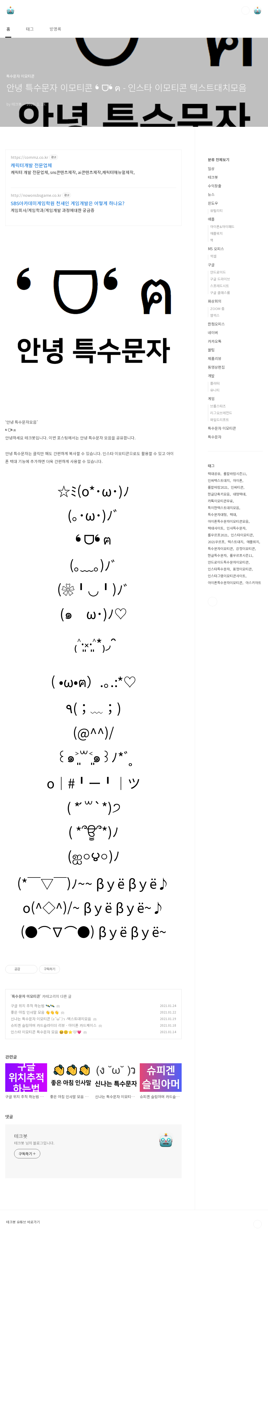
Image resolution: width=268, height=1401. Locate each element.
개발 (211, 533)
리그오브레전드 (221, 570)
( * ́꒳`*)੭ (93, 894)
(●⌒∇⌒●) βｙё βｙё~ (93, 1018)
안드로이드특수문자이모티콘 (228, 719)
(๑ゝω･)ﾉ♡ (93, 700)
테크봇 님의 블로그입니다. (34, 1303)
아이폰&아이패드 (222, 383)
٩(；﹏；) (93, 795)
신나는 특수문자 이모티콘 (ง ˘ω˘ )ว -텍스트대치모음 (51, 1179)
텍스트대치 (235, 698)
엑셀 (213, 413)
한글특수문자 (217, 712)
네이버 (213, 489)
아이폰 (237, 637)
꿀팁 (211, 507)
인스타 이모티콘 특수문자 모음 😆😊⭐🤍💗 (46, 1192)
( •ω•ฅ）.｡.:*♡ (93, 768)
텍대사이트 (216, 685)
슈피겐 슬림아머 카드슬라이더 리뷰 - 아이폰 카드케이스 (54, 1186)
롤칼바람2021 (218, 644)
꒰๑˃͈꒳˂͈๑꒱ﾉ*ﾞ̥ (93, 844)
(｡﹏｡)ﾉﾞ (93, 652)
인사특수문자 (236, 685)
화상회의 (214, 458)
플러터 (215, 540)
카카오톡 (214, 498)
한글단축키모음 (219, 651)
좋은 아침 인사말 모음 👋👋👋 (35, 1173)
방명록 (55, 29)
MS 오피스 (216, 405)
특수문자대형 (217, 671)
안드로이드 (218, 429)
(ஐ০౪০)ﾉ (93, 942)
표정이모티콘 (242, 726)
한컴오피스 (216, 481)
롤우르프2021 (218, 692)
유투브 (212, 759)
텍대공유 (214, 630)
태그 (30, 29)
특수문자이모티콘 (220, 705)
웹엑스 (215, 472)
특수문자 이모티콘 (26, 1157)
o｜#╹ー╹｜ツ (94, 870)
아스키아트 (253, 739)
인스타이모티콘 (242, 692)
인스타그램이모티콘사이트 (226, 733)
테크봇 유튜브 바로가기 (23, 1383)
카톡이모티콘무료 (220, 658)
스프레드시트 (219, 442)
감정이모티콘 (245, 705)
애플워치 (216, 390)
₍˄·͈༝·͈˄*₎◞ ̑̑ (93, 730)
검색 (245, 10)
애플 (211, 376)
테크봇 (20, 1297)
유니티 (215, 547)
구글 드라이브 (220, 436)
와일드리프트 (219, 576)
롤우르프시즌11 (241, 712)
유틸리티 (216, 367)
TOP (257, 1385)
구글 (211, 421)
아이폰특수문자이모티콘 (225, 739)
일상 (211, 325)
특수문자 (214, 594)
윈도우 (213, 360)
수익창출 (214, 343)
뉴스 (211, 351)
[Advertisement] (93, 195)
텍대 (233, 671)
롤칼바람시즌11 (235, 630)
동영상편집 (216, 524)
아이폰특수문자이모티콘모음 (228, 678)
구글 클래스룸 (220, 449)
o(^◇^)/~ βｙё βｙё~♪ (94, 994)
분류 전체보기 (218, 316)
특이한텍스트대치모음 (223, 664)
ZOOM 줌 (217, 465)
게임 (211, 555)
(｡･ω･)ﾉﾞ (93, 602)
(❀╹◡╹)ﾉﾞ (93, 676)
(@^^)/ (93, 819)
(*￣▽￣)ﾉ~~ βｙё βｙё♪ (93, 970)
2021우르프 (216, 698)
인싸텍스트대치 (219, 637)
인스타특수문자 (219, 726)
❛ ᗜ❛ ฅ (93, 626)
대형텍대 (239, 651)
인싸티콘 (237, 644)
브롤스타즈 (218, 563)
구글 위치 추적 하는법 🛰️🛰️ (32, 1166)
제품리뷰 (214, 515)
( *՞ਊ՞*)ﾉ (93, 918)
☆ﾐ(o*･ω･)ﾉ (93, 578)
